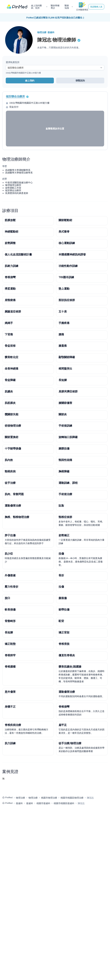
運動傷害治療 (13, 505)
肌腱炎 (9, 391)
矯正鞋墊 (10, 644)
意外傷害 (10, 691)
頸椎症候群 (65, 517)
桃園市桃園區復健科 (64, 803)
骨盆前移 (10, 345)
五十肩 (63, 311)
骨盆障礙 (10, 380)
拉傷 (61, 586)
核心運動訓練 (67, 243)
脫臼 (7, 598)
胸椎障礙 (64, 471)
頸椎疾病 (10, 471)
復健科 (19, 803)
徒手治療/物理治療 (70, 743)
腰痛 (61, 334)
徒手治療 (10, 483)
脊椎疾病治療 (13, 725)
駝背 (61, 621)
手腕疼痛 (64, 323)
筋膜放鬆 (10, 220)
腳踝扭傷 (64, 448)
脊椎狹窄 (10, 655)
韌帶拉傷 (64, 609)
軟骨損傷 (10, 609)
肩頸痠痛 (10, 300)
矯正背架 (64, 632)
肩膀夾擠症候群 (68, 391)
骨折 (61, 575)
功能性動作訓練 (68, 266)
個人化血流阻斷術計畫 (18, 254)
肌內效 (9, 460)
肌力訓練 (10, 743)
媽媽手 (9, 323)
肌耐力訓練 (11, 266)
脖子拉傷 (10, 535)
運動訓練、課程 (68, 483)
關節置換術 (11, 437)
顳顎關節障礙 (67, 357)
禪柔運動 (10, 288)
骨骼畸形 (10, 621)
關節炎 (63, 414)
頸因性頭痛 (65, 460)
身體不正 (10, 706)
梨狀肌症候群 (67, 300)
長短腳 (63, 380)
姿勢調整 (10, 243)
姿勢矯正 (64, 535)
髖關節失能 (11, 414)
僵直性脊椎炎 (67, 655)
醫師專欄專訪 (55, 6)
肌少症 (9, 553)
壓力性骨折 (11, 586)
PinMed (8, 797)
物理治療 (20, 797)
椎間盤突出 (65, 368)
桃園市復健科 (43, 803)
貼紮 (61, 505)
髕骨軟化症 (11, 357)
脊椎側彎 (10, 277)
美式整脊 (64, 231)
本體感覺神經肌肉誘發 (72, 254)
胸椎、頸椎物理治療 (17, 517)
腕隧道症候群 (13, 311)
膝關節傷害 (65, 403)
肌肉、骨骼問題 (14, 494)
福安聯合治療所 (15, 96)
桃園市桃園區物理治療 (72, 797)
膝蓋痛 (63, 345)
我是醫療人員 (96, 6)
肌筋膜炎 (10, 403)
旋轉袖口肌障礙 (68, 437)
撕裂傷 (63, 598)
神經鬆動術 (11, 231)
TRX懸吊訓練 (66, 277)
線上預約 (29, 80)
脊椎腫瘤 (10, 666)
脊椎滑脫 (64, 644)
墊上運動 (64, 288)
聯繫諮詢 (80, 80)
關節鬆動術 (65, 220)
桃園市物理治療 (49, 797)
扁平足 (63, 725)
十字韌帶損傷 (13, 448)
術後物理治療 (13, 425)
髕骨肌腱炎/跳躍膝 (70, 666)
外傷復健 (10, 575)
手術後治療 (65, 494)
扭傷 (61, 553)
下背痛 (9, 334)
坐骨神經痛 (11, 368)
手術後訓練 (65, 425)
